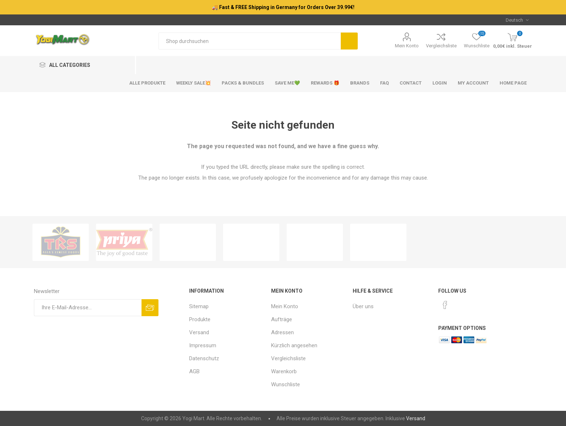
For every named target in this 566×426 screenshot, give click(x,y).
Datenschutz (204, 358)
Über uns (363, 306)
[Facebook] (445, 305)
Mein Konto (407, 45)
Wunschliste (285, 384)
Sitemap (199, 306)
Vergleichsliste (441, 45)
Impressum (202, 345)
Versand (199, 332)
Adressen (282, 332)
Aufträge (281, 319)
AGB (194, 371)
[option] (60, 242)
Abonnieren (150, 307)
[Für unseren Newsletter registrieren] (88, 307)
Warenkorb (284, 371)
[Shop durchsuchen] (249, 41)
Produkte (199, 319)
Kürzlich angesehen (294, 345)
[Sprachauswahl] (517, 19)
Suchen (349, 41)
